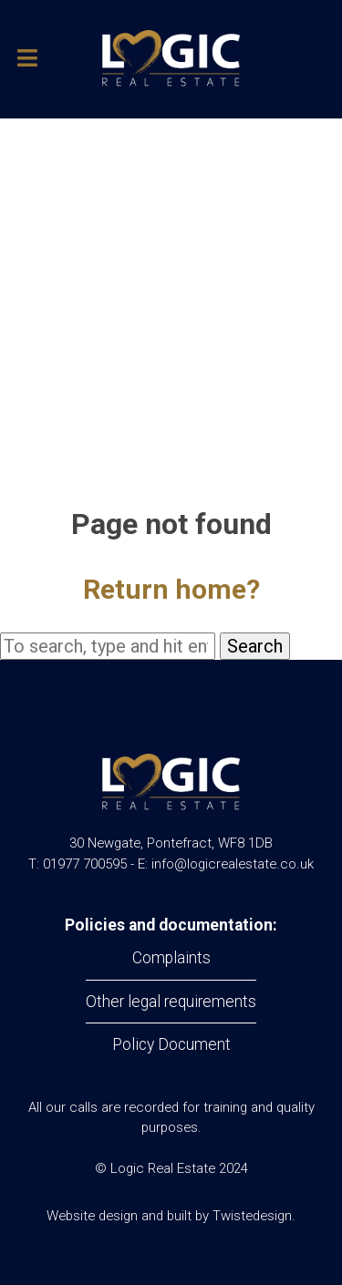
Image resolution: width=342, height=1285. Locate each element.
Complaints (171, 958)
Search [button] (255, 646)
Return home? (171, 589)
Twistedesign (252, 1216)
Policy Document (171, 1044)
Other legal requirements (171, 1001)
